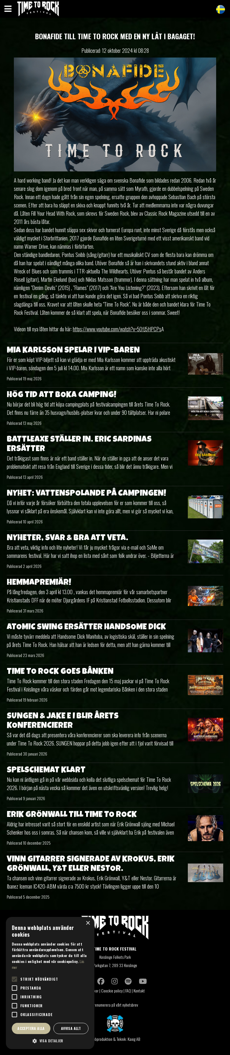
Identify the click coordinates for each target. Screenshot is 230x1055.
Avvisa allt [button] (71, 1028)
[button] (50, 1040)
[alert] (50, 983)
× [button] (88, 923)
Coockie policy (112, 990)
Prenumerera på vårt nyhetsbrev (115, 1005)
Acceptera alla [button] (31, 1028)
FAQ (128, 990)
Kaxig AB (134, 1039)
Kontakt (140, 990)
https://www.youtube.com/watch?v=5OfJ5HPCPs (117, 329)
